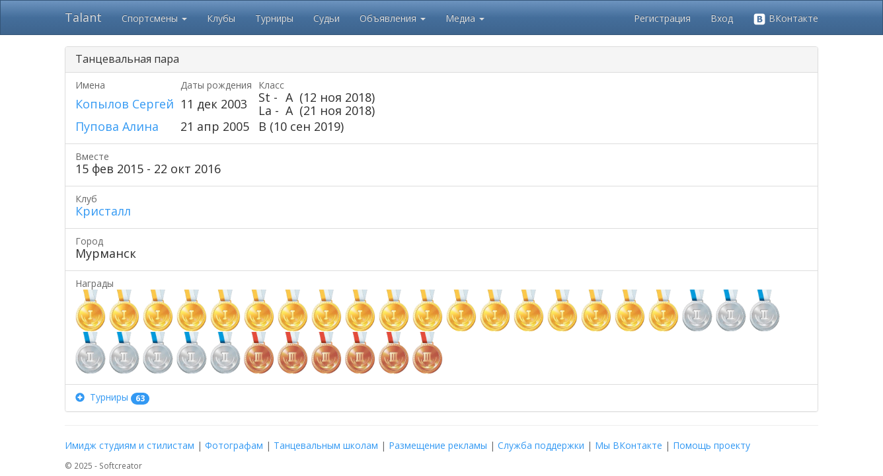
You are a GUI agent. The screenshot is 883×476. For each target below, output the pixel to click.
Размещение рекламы (438, 445)
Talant (83, 17)
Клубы (221, 18)
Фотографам (234, 445)
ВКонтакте (785, 19)
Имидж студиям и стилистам (129, 445)
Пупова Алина (117, 126)
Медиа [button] (464, 18)
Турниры (274, 18)
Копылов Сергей (124, 104)
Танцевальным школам (326, 445)
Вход (721, 18)
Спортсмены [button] (154, 18)
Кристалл (103, 211)
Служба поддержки (541, 445)
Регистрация (662, 18)
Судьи (326, 18)
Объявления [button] (393, 18)
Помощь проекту (711, 445)
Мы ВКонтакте (628, 445)
